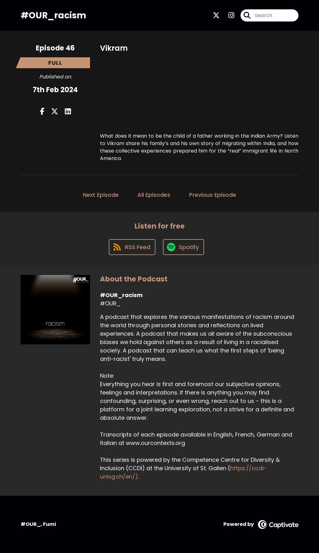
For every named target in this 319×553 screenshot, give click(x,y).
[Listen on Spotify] (183, 247)
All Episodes (153, 195)
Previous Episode (212, 195)
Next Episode (101, 195)
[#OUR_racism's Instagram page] (227, 15)
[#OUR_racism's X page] (216, 15)
